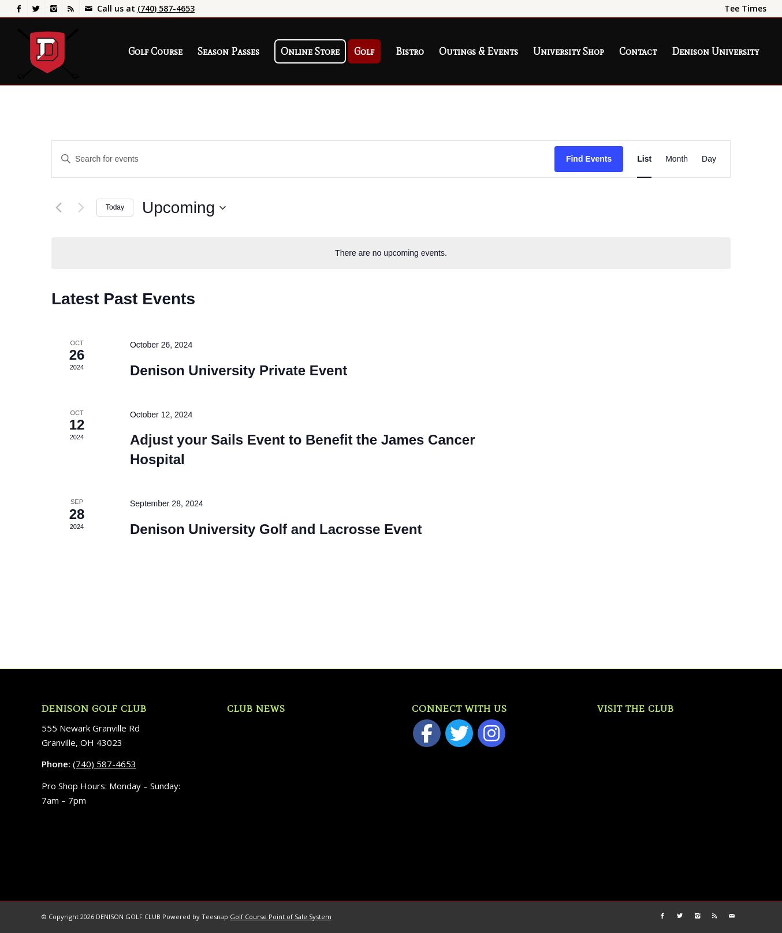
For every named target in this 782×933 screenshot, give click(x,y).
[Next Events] (81, 208)
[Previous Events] (58, 208)
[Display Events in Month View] (676, 159)
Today (115, 207)
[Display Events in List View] (644, 159)
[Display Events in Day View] (709, 159)
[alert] (391, 253)
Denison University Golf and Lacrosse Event (276, 529)
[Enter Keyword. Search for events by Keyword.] (303, 159)
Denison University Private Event (238, 370)
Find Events (589, 158)
